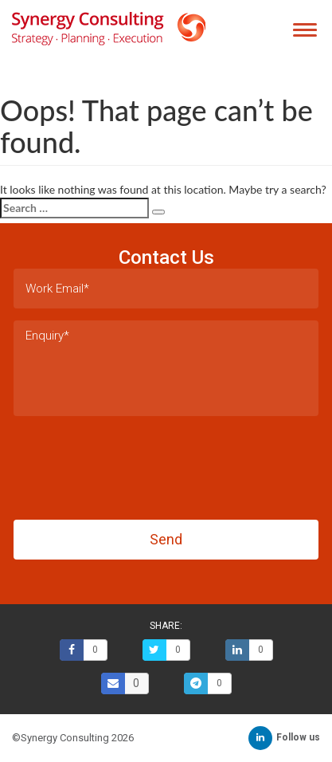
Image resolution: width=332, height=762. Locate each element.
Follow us (284, 737)
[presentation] (135, 463)
